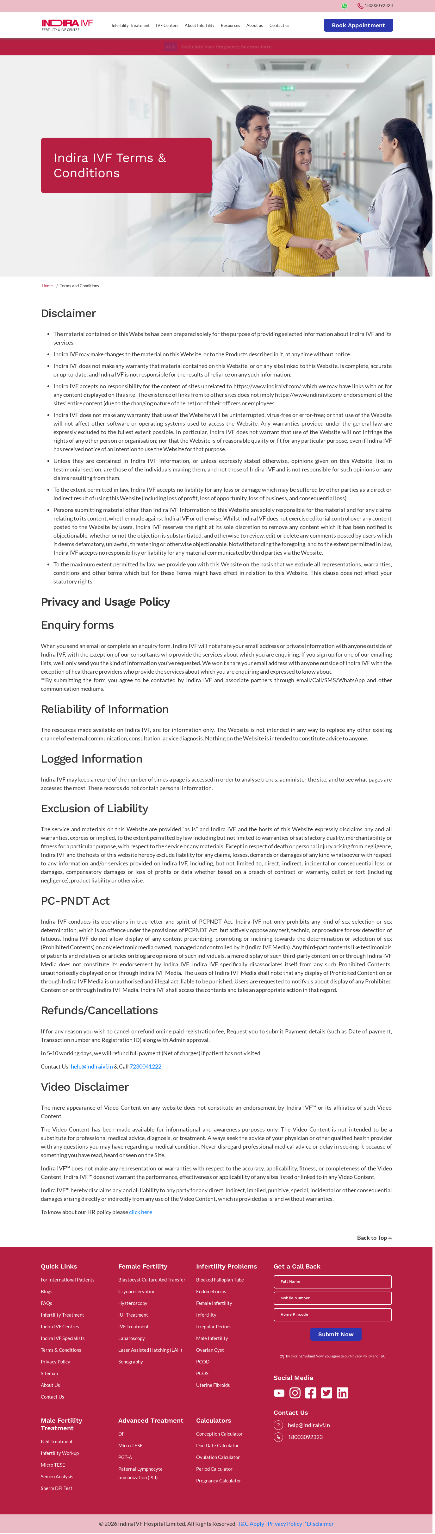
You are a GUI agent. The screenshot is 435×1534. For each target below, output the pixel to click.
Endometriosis (211, 1291)
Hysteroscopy (132, 1303)
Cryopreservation (136, 1291)
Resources (230, 25)
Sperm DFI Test (56, 1488)
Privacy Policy (55, 1361)
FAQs (46, 1303)
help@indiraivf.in (92, 1066)
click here (140, 1211)
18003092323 (375, 5)
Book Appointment (358, 25)
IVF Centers (167, 25)
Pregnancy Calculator (218, 1480)
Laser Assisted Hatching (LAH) (150, 1350)
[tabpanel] (216, 166)
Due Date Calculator (217, 1445)
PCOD (202, 1361)
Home (47, 285)
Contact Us (52, 1397)
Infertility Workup (60, 1453)
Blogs (47, 1291)
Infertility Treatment (131, 25)
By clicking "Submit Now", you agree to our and (336, 1356)
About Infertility (199, 25)
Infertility (206, 1315)
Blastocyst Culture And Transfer (151, 1279)
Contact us (280, 25)
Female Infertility (214, 1303)
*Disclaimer (319, 1523)
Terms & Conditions (61, 1350)
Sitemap (49, 1373)
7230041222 (145, 1066)
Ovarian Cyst (210, 1350)
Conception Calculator (219, 1434)
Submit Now (336, 1334)
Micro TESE (53, 1465)
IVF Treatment (133, 1326)
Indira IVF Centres (60, 1326)
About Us (50, 1385)
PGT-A (125, 1457)
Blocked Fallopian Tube (220, 1279)
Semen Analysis (57, 1476)
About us (254, 25)
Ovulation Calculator (218, 1457)
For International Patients (68, 1279)
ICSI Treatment (57, 1441)
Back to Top (374, 1237)
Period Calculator (214, 1469)
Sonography (130, 1361)
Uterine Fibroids (213, 1385)
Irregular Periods (214, 1326)
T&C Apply (251, 1523)
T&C (382, 1356)
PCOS (202, 1373)
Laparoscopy (131, 1338)
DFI (122, 1434)
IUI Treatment (133, 1315)
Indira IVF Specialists (63, 1338)
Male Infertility (212, 1338)
